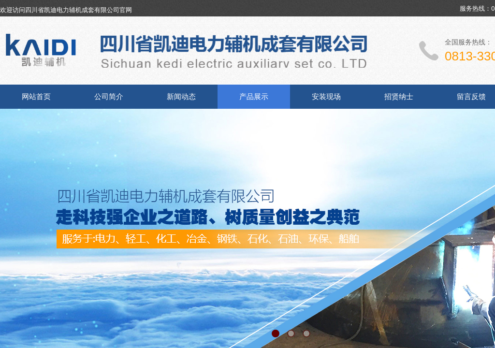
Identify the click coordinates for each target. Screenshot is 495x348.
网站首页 (36, 97)
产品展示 (253, 97)
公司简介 (108, 97)
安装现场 (326, 97)
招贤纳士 (398, 97)
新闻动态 (181, 97)
